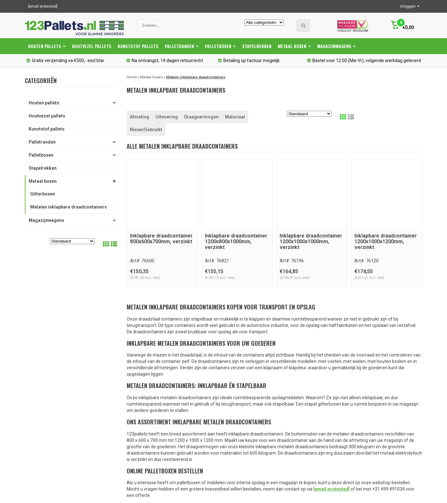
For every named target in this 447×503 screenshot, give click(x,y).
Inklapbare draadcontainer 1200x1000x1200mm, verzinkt (385, 241)
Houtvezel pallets (91, 46)
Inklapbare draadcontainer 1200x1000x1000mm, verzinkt (311, 241)
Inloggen (409, 6)
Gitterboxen (42, 193)
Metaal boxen (294, 46)
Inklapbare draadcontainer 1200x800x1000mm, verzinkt (236, 241)
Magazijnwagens (336, 46)
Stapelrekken (256, 46)
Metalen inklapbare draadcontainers (68, 206)
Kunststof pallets (138, 46)
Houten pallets (47, 46)
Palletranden (182, 46)
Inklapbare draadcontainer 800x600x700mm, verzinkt (161, 238)
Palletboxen (220, 46)
